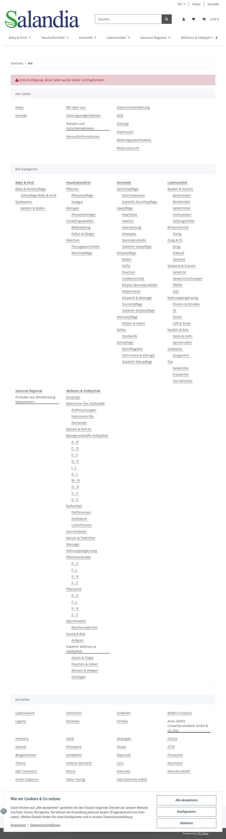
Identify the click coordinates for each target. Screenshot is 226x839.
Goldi (70, 738)
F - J (74, 570)
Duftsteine (79, 519)
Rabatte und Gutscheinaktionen (80, 126)
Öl (174, 310)
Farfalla (122, 721)
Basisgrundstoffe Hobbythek (87, 435)
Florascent (175, 755)
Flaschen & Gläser (85, 664)
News (196, 4)
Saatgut (77, 202)
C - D (75, 448)
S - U (75, 493)
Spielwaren (23, 202)
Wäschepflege (82, 253)
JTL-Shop (203, 833)
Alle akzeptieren (186, 800)
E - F (75, 455)
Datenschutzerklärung (45, 825)
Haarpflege (125, 208)
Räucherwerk (76, 621)
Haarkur (128, 221)
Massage (72, 544)
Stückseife (129, 336)
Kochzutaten (182, 214)
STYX (171, 747)
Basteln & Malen (33, 208)
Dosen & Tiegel (83, 657)
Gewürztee (181, 368)
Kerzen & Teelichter (80, 538)
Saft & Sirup (181, 323)
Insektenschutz (133, 278)
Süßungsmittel (183, 221)
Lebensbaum (25, 713)
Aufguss (77, 640)
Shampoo (129, 234)
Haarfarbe (129, 214)
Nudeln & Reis (178, 330)
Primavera (73, 747)
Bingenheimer (25, 755)
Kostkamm (74, 755)
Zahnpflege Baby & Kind (38, 195)
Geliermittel (181, 208)
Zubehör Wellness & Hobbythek (81, 648)
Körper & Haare (133, 323)
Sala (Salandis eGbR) (132, 779)
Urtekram (124, 713)
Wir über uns (76, 107)
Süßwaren (175, 349)
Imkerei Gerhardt (79, 763)
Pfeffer (178, 285)
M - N (76, 480)
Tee (170, 362)
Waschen (73, 240)
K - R (75, 576)
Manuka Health (179, 771)
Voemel (20, 747)
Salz (176, 291)
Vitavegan (124, 738)
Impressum (18, 825)
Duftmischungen (84, 410)
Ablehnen (186, 823)
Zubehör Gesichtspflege (139, 202)
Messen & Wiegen (85, 670)
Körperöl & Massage (137, 298)
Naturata (123, 771)
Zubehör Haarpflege (137, 246)
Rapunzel (124, 755)
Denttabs (73, 721)
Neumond (175, 763)
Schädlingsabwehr (80, 221)
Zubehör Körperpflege (138, 310)
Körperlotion (131, 291)
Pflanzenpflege (82, 195)
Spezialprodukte (134, 240)
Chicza (172, 738)
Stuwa (121, 747)
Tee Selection (182, 381)
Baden (127, 259)
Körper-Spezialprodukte (139, 285)
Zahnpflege (125, 342)
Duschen (128, 272)
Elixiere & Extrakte (186, 304)
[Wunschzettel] (193, 19)
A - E (75, 563)
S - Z (75, 583)
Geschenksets (76, 531)
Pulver (177, 317)
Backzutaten (182, 195)
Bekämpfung (81, 227)
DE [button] (180, 4)
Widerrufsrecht (128, 148)
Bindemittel (181, 202)
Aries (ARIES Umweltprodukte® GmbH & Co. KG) (188, 725)
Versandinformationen (83, 136)
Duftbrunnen (81, 512)
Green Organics (27, 779)
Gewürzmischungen (187, 278)
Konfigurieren (186, 812)
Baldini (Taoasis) (180, 713)
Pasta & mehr (183, 336)
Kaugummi (181, 355)
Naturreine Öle (83, 416)
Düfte (126, 266)
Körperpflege (126, 253)
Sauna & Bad (75, 634)
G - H (75, 461)
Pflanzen (72, 189)
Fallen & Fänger (83, 234)
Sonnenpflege (132, 304)
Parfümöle (79, 423)
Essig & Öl (175, 240)
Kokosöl (178, 253)
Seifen (121, 330)
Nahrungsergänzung (183, 298)
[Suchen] (128, 19)
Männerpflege (127, 317)
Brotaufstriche (178, 227)
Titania (20, 763)
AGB (120, 115)
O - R (75, 487)
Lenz (120, 763)
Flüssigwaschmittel (86, 246)
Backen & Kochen (180, 189)
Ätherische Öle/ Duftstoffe (85, 403)
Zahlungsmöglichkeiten (83, 115)
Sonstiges (79, 677)
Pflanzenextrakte (78, 557)
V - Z (75, 499)
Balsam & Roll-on (78, 429)
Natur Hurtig (75, 779)
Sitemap (123, 124)
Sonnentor (74, 713)
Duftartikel (74, 506)
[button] (183, 19)
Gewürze (179, 272)
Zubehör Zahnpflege (137, 362)
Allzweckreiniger (84, 214)
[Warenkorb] (210, 19)
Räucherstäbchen (85, 627)
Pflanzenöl (73, 589)
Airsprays (73, 397)
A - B (75, 442)
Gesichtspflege (127, 189)
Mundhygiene (132, 349)
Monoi (70, 771)
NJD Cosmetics (26, 771)
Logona (20, 721)
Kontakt (213, 4)
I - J (74, 467)
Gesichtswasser (133, 195)
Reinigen (72, 208)
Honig (177, 234)
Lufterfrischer (82, 525)
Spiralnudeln (182, 342)
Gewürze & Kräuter (182, 266)
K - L (75, 474)
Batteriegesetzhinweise (134, 140)
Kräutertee (181, 374)
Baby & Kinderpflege (30, 189)
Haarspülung (131, 227)
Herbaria (21, 738)
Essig (176, 246)
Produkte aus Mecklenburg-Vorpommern (35, 399)
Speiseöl (179, 259)
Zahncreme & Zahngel (138, 355)
